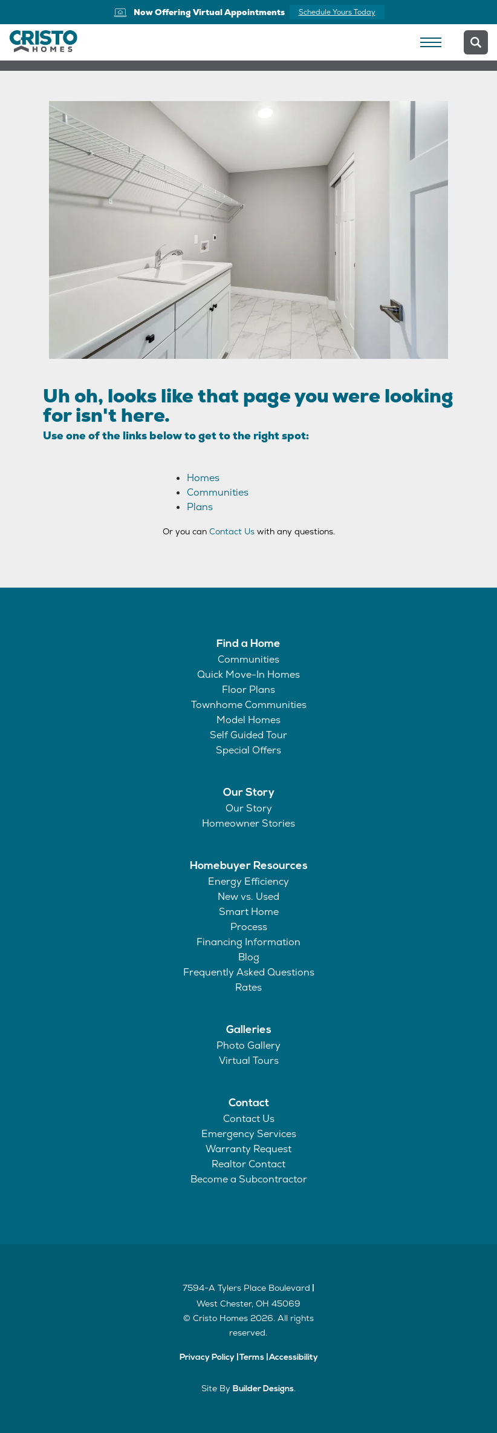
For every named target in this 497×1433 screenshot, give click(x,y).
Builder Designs (263, 1389)
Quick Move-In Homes (248, 674)
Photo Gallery (248, 1045)
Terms (251, 1357)
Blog (248, 957)
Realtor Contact (248, 1164)
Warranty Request (248, 1149)
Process (248, 926)
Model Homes (248, 719)
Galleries (248, 1030)
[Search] (476, 42)
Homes (203, 477)
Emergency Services (248, 1133)
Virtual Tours (249, 1060)
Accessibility (293, 1357)
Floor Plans (248, 689)
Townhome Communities (249, 704)
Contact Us (232, 531)
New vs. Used (248, 896)
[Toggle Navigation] (430, 42)
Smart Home (249, 911)
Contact (249, 1103)
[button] (476, 42)
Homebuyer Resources (249, 866)
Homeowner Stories (248, 823)
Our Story (248, 793)
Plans (200, 506)
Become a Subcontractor (248, 1179)
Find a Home (248, 644)
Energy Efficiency (248, 881)
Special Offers (248, 750)
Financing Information (248, 942)
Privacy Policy (207, 1357)
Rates (248, 987)
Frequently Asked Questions (248, 972)
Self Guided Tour (248, 735)
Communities (217, 492)
